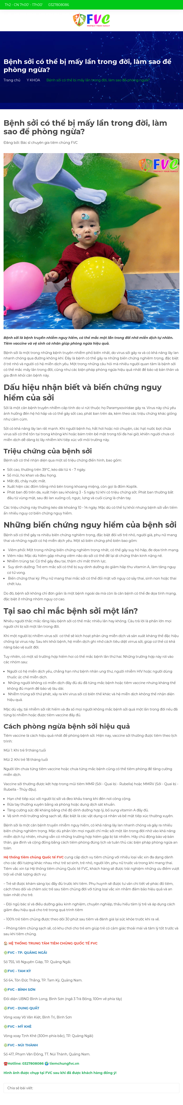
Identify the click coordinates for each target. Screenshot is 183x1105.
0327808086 (58, 5)
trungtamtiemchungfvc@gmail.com (38, 14)
